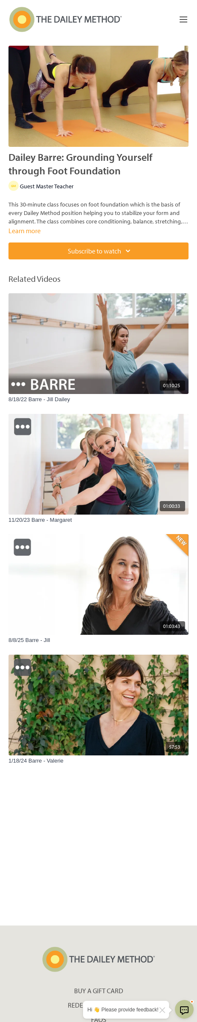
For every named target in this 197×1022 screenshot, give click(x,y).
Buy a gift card (98, 990)
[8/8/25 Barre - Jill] (98, 640)
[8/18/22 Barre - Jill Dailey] (98, 399)
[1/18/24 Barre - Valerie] (98, 761)
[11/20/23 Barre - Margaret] (98, 520)
